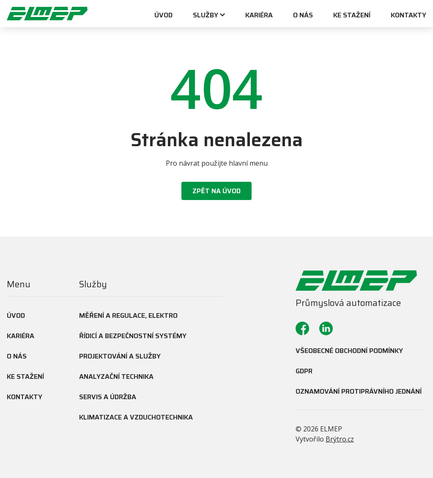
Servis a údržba (107, 397)
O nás (303, 15)
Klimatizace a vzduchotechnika (136, 417)
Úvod (163, 15)
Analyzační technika (116, 376)
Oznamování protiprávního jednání (359, 391)
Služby (205, 15)
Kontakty (408, 15)
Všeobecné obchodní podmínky (349, 350)
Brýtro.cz (340, 439)
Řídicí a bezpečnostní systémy (132, 336)
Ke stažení (351, 15)
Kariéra (259, 15)
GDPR (304, 371)
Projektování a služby (120, 356)
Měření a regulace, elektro (128, 315)
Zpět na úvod (216, 191)
